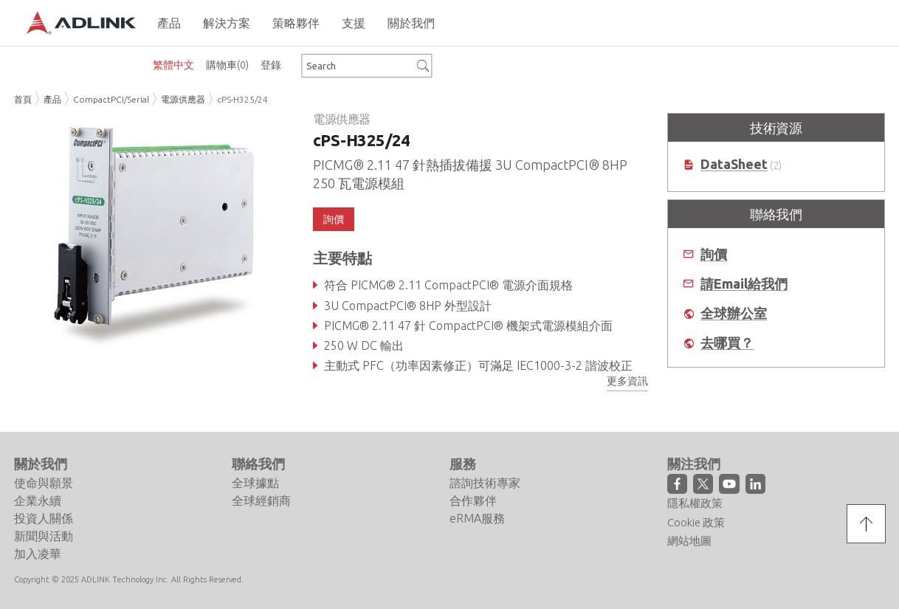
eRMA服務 (477, 518)
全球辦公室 (733, 313)
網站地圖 (689, 540)
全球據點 (255, 482)
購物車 (227, 65)
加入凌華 (37, 553)
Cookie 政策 (696, 522)
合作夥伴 (473, 500)
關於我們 (40, 463)
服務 (463, 463)
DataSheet (734, 164)
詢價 (333, 219)
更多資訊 (627, 381)
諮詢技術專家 (485, 482)
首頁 (23, 99)
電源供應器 (183, 99)
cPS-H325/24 (242, 99)
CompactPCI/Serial (111, 99)
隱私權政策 (695, 503)
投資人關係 (43, 518)
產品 (52, 99)
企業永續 (37, 500)
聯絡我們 (258, 463)
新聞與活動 (43, 536)
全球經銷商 (261, 500)
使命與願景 (43, 482)
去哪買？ (727, 343)
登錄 (271, 65)
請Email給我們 (744, 284)
